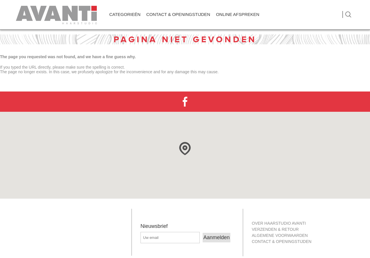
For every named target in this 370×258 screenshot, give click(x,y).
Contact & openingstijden (281, 241)
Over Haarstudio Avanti (279, 223)
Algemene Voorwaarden (280, 235)
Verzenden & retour (275, 229)
